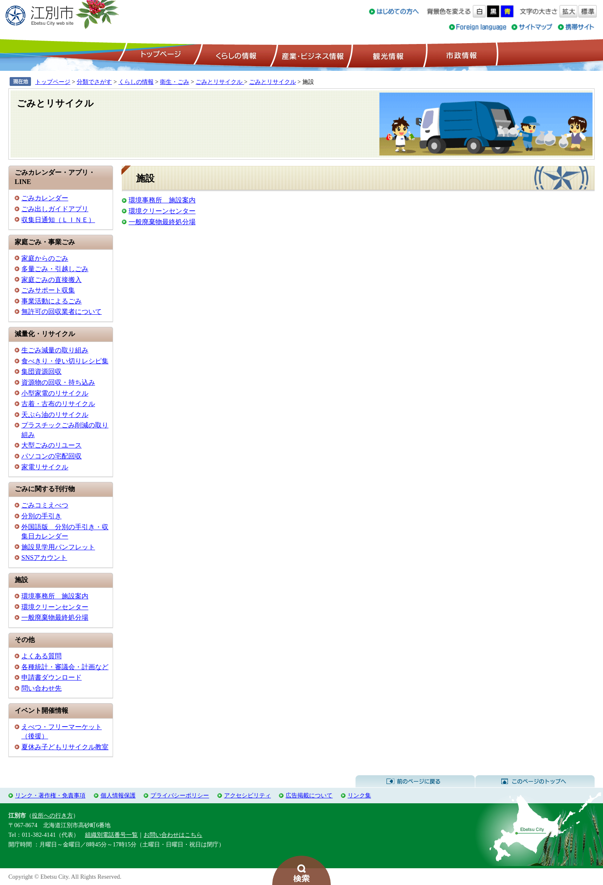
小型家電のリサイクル (54, 393)
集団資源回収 (41, 371)
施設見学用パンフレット (58, 547)
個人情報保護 (118, 795)
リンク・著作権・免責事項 (50, 795)
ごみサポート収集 (48, 290)
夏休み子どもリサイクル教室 (64, 746)
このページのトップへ (535, 781)
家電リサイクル (44, 467)
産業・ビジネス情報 (311, 54)
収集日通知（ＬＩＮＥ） (58, 219)
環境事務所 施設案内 (54, 596)
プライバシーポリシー (179, 795)
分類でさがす (94, 81)
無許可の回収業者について (61, 311)
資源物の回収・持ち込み (58, 382)
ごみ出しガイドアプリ (54, 208)
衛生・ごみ (174, 81)
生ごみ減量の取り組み (54, 350)
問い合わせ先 (41, 688)
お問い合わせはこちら (173, 834)
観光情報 (387, 54)
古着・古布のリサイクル (58, 403)
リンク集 (359, 795)
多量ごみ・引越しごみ (54, 268)
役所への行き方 (52, 815)
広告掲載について (309, 795)
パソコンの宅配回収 (51, 456)
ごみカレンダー (44, 198)
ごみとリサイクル (220, 81)
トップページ (159, 54)
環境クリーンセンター (54, 607)
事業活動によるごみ (51, 301)
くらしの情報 (235, 54)
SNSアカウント (44, 557)
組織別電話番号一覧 (111, 834)
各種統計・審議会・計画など (64, 666)
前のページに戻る (415, 781)
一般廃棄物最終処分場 (54, 617)
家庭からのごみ (44, 258)
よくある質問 (41, 656)
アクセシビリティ (247, 795)
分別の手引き (41, 516)
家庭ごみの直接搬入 (51, 279)
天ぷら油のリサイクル (54, 414)
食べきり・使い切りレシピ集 (64, 361)
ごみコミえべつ (44, 505)
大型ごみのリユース (51, 445)
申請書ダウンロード (51, 677)
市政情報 (460, 54)
